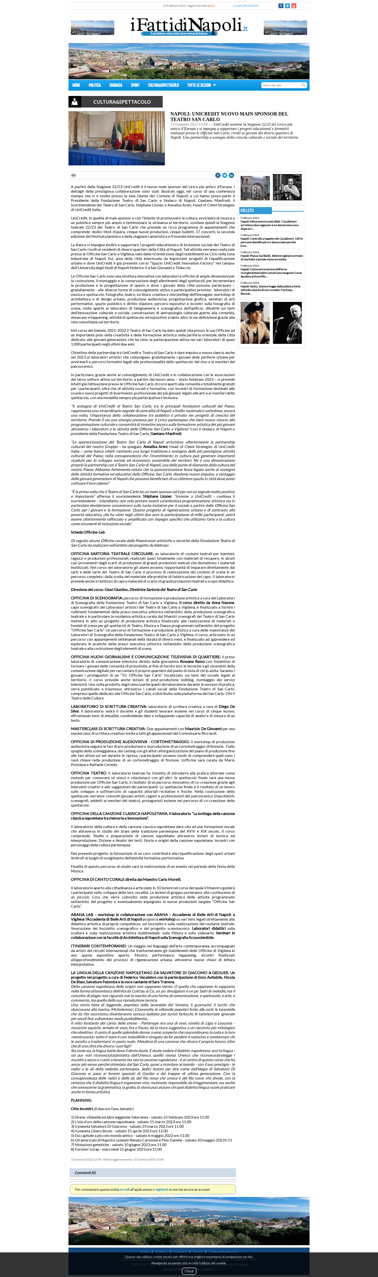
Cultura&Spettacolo (223, 1252)
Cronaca (180, 1252)
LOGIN (237, 5)
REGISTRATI (251, 5)
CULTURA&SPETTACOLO (163, 86)
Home (144, 1252)
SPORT (135, 86)
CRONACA (115, 86)
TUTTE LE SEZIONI (201, 86)
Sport (198, 1252)
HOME (76, 86)
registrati (161, 1189)
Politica (161, 1252)
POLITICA (95, 86)
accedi (124, 1189)
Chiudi (189, 1271)
